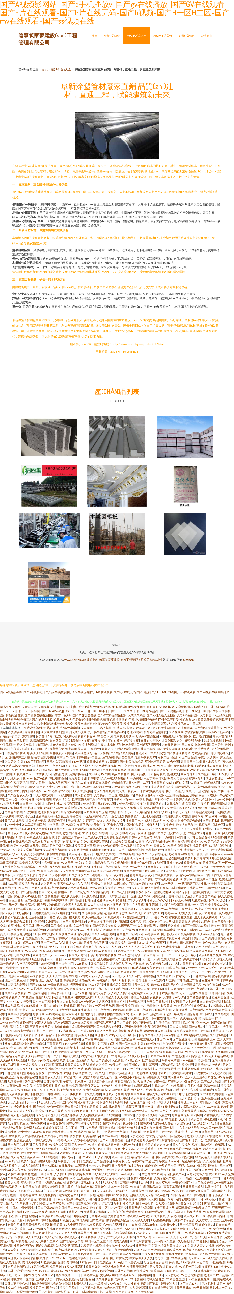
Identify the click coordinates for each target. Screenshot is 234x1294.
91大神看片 (131, 1283)
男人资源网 (72, 1271)
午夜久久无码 (52, 1191)
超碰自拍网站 (106, 1195)
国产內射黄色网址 (74, 921)
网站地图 (224, 692)
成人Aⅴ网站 (15, 1102)
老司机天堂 (162, 1258)
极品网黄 (55, 1266)
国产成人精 (144, 1237)
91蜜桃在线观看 (70, 1153)
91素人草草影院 (26, 1199)
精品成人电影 (98, 993)
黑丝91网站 (90, 1077)
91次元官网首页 (34, 761)
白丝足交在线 (38, 888)
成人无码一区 (109, 1077)
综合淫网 (38, 1014)
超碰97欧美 (169, 808)
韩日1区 (158, 1275)
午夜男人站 (62, 1216)
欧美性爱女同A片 (203, 799)
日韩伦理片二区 (138, 782)
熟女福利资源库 (179, 1047)
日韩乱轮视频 (128, 1182)
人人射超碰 (172, 1275)
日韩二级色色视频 (197, 1279)
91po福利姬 (97, 984)
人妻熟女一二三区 (106, 795)
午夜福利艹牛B (107, 980)
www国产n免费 (37, 778)
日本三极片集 (133, 1262)
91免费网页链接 (121, 1010)
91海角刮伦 (23, 968)
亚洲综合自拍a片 (54, 1182)
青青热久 (28, 765)
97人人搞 (31, 951)
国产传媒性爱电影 (178, 753)
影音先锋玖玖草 (199, 1191)
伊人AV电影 (223, 1132)
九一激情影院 (119, 1186)
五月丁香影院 (131, 959)
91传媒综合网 (37, 993)
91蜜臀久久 (157, 845)
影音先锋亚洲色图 (118, 1220)
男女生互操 (168, 1094)
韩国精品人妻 (77, 749)
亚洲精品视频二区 (103, 892)
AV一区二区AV (62, 1102)
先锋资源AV (133, 816)
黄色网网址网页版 (209, 787)
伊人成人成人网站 (105, 1174)
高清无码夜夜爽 (140, 1241)
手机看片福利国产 (201, 1090)
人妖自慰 (221, 951)
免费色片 (135, 921)
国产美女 (217, 744)
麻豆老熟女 (150, 1014)
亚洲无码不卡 (221, 1207)
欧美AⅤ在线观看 (15, 993)
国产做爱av (168, 934)
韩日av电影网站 (149, 934)
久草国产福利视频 (221, 993)
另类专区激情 (97, 1216)
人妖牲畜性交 (118, 1207)
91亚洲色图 (103, 1102)
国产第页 (225, 1165)
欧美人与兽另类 (171, 959)
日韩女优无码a (43, 1140)
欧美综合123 (18, 921)
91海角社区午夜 (79, 740)
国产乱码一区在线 (12, 1237)
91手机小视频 (193, 1085)
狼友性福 (171, 871)
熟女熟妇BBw (37, 1170)
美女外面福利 (189, 1203)
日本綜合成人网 (71, 1077)
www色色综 (169, 909)
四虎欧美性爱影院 (52, 732)
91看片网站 (201, 749)
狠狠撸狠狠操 (41, 1132)
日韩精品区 (80, 829)
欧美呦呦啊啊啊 (18, 959)
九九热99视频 (87, 972)
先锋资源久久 (116, 1216)
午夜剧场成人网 (145, 765)
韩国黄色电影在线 (88, 871)
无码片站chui (186, 1165)
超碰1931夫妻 (157, 833)
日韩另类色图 (112, 1123)
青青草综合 (147, 972)
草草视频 (22, 976)
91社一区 (31, 1102)
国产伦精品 (97, 1220)
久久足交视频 (13, 761)
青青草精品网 (86, 736)
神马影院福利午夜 (85, 946)
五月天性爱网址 (33, 1224)
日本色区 (218, 824)
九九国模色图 (224, 1052)
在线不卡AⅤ (144, 892)
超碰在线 (160, 1081)
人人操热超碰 (105, 1191)
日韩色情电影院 (15, 1073)
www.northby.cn (75, 659)
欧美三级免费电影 (84, 799)
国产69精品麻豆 (65, 1249)
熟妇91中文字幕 (197, 1262)
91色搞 (9, 1199)
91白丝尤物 (144, 1081)
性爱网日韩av (182, 1287)
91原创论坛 (192, 1098)
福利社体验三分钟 (137, 787)
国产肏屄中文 (165, 1157)
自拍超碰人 (218, 1191)
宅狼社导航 (60, 774)
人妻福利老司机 (18, 984)
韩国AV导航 (129, 1144)
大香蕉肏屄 (215, 728)
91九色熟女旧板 (15, 778)
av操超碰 (113, 1081)
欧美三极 (203, 875)
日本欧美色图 (103, 1262)
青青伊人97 (43, 774)
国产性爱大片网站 (211, 1094)
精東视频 (177, 1085)
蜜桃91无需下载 (46, 997)
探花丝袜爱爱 (217, 900)
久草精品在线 (116, 732)
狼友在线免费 (84, 997)
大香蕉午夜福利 (32, 1136)
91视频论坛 (167, 736)
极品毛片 (212, 770)
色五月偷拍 (101, 753)
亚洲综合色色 (201, 871)
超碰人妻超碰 (180, 1228)
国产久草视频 (168, 1111)
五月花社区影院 (195, 1077)
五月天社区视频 (168, 1031)
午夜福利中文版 (10, 942)
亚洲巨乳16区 (212, 862)
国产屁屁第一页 (115, 1069)
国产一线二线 (150, 1106)
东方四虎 (28, 736)
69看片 (75, 913)
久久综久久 (182, 1123)
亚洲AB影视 (72, 1039)
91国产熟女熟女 (187, 1094)
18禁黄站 (30, 812)
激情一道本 (211, 1085)
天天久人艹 (53, 976)
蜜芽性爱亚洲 (100, 1228)
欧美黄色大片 (58, 749)
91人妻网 (175, 1001)
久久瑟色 (209, 1161)
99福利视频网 (192, 1148)
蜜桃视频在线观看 (180, 917)
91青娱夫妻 (15, 1081)
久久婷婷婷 (222, 1014)
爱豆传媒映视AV (74, 989)
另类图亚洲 (40, 1144)
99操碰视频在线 (57, 984)
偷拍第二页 (65, 892)
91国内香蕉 (54, 930)
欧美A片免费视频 (210, 955)
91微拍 (123, 1136)
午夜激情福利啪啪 (180, 1073)
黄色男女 (156, 997)
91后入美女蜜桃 (23, 744)
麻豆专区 (128, 1123)
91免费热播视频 (105, 765)
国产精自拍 (218, 1022)
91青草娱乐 (118, 1056)
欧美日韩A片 (29, 787)
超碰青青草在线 (179, 854)
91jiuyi (206, 963)
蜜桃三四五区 (139, 997)
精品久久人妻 (9, 707)
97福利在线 (136, 963)
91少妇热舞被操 (20, 1106)
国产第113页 (197, 1237)
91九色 (143, 1182)
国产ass (117, 858)
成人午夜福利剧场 (36, 833)
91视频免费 (202, 824)
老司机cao (121, 1279)
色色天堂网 (212, 1010)
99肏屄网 (31, 1271)
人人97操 (170, 1102)
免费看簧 (224, 1233)
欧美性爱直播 (84, 1035)
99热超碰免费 (59, 1090)
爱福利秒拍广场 (124, 1203)
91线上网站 (37, 959)
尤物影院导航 (51, 837)
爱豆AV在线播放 (88, 808)
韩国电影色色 (58, 778)
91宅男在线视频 (78, 888)
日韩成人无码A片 (152, 740)
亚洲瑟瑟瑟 (191, 1014)
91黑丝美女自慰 (213, 1212)
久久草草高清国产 (33, 824)
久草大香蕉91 (82, 925)
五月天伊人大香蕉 (189, 829)
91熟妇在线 (51, 728)
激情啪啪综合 (68, 980)
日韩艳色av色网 (141, 862)
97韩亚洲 (128, 1115)
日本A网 (85, 1047)
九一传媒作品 (97, 732)
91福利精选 (36, 921)
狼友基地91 (135, 1165)
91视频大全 (201, 1073)
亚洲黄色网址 (134, 820)
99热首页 (153, 883)
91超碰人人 (79, 1283)
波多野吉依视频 (10, 1136)
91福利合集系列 (134, 824)
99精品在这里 (201, 1207)
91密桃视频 (211, 1115)
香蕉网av (42, 765)
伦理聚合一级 (101, 1170)
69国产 (86, 787)
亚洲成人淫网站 (134, 858)
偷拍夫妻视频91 (175, 989)
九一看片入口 (98, 1073)
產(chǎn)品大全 (136, 35)
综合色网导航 (180, 1115)
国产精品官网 (9, 1186)
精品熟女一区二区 (130, 1052)
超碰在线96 (105, 972)
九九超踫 (25, 770)
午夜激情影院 (38, 946)
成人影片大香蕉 (209, 1254)
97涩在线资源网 (172, 904)
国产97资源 (57, 1203)
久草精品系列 (16, 1178)
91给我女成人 (70, 1056)
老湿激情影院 (78, 1258)
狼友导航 (153, 1094)
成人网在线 (182, 816)
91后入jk (28, 1052)
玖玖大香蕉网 (58, 782)
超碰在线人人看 (57, 879)
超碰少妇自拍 (131, 1224)
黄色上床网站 (113, 904)
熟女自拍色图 (120, 774)
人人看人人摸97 (118, 993)
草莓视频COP (137, 770)
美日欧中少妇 (9, 799)
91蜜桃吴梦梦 (170, 1106)
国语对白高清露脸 (58, 761)
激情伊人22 (15, 833)
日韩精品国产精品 (188, 980)
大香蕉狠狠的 (135, 1212)
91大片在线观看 (43, 795)
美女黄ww (33, 1157)
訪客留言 (206, 35)
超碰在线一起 (71, 787)
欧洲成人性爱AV (18, 1258)
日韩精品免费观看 (118, 984)
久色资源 (118, 1060)
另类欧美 (158, 896)
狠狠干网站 (166, 1199)
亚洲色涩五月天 (155, 761)
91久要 (182, 930)
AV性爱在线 (88, 1237)
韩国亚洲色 (130, 829)
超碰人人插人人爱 (19, 1111)
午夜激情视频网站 (168, 938)
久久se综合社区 (112, 816)
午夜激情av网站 (169, 1161)
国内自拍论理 (180, 841)
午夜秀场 (83, 824)
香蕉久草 (25, 1228)
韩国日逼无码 (47, 892)
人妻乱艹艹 (105, 1237)
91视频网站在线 (210, 1203)
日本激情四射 (179, 888)
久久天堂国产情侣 (29, 850)
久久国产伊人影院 (31, 803)
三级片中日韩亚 (207, 879)
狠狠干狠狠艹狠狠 (110, 1014)
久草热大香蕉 (84, 1254)
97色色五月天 (195, 968)
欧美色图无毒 (62, 829)
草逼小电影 (46, 1292)
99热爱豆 (217, 930)
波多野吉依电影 (56, 854)
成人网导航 (112, 1039)
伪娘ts (171, 820)
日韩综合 (205, 1031)
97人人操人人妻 (139, 989)
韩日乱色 (49, 917)
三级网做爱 (88, 959)
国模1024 (163, 1228)
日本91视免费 (31, 1275)
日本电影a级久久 (59, 993)
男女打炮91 (188, 774)
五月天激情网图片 (41, 1026)
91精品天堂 (165, 1005)
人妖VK (104, 1001)
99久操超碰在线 (156, 963)
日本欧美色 (84, 1161)
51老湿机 (168, 816)
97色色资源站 (126, 803)
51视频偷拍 (46, 1249)
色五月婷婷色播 (71, 816)
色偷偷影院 (119, 782)
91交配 (204, 959)
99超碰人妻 (197, 770)
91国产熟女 (53, 921)
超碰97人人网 (148, 1199)
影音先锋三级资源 (150, 930)
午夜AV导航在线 (218, 732)
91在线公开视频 (141, 1047)
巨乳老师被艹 (154, 850)
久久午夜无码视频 (113, 778)
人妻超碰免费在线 (92, 1115)
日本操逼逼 (149, 1064)
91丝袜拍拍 (49, 1157)
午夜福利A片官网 (153, 1254)
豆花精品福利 (143, 812)
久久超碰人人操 (220, 959)
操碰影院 (220, 1144)
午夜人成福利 (106, 744)
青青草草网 (31, 732)
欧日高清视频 (9, 862)
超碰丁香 (170, 866)
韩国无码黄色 (19, 946)
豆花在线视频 (34, 900)
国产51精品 (21, 740)
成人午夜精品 (48, 1195)
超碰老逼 (73, 1182)
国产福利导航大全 (191, 1140)
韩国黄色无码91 (23, 1245)
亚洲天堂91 (99, 1018)
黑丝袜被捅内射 (103, 938)
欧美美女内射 (119, 1241)
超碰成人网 (211, 782)
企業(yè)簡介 (112, 35)
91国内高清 (137, 968)
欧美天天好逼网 (37, 753)
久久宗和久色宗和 (77, 1111)
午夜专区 (76, 1090)
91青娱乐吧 (222, 1271)
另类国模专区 (22, 955)
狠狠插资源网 (207, 1039)
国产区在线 (189, 757)
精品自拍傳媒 (41, 841)
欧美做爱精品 (21, 841)
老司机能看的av (124, 736)
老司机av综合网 (202, 921)
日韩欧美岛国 (106, 803)
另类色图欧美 (13, 812)
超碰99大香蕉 (198, 993)
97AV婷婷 (13, 824)
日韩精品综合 (35, 980)
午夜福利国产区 (182, 1182)
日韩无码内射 (193, 740)
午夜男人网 (56, 765)
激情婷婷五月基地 (21, 757)
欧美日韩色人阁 (138, 942)
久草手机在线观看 (86, 1140)
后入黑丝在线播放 (167, 1203)
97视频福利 (102, 1056)
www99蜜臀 (71, 959)
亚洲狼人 (135, 1064)
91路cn (158, 837)
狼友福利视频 (36, 930)
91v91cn (61, 1258)
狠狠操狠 (71, 765)
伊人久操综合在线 (64, 744)
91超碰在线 (180, 1010)
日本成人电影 (178, 1026)
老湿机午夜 (131, 740)
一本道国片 (45, 1174)
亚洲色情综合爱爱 (189, 820)
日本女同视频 (101, 787)
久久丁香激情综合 (158, 841)
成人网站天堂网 (155, 820)
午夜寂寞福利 (33, 728)
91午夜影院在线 (18, 1123)
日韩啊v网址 (52, 1094)
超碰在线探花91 (48, 812)
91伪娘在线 (40, 749)
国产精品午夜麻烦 (64, 1178)
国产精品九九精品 (131, 761)
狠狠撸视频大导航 (154, 1077)
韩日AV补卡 (208, 883)
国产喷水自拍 (202, 736)
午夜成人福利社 (20, 749)
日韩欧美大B (86, 968)
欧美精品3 (137, 1098)
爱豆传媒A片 (76, 820)
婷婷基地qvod (95, 820)
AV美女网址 (29, 1249)
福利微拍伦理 (184, 1064)
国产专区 (200, 728)
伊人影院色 (120, 875)
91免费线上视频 (138, 1018)
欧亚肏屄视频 (38, 820)
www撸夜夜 (152, 808)
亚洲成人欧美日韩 (22, 925)
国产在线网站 (102, 1161)
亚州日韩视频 (195, 1195)
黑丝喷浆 (10, 888)
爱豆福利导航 (85, 1060)
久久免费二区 (92, 1148)
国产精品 (52, 1287)
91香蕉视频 (44, 871)
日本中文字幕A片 (159, 1056)
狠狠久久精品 (98, 1064)
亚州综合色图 (117, 1018)
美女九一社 (113, 1245)
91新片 (15, 787)
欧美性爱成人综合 (216, 904)
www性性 (86, 930)
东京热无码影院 (156, 1136)
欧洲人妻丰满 (188, 913)
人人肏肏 (104, 976)
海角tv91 (48, 1275)
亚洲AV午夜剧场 (101, 883)
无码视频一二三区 (184, 1271)
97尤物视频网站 (117, 968)
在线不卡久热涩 (110, 896)
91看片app (35, 1060)
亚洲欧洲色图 (178, 972)
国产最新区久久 (89, 1085)
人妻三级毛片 (95, 879)
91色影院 (28, 997)
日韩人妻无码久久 (16, 1283)
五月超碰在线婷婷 (115, 837)
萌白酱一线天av (84, 1052)
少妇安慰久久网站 (38, 1178)
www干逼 (167, 883)
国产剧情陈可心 (43, 770)
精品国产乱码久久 (150, 1035)
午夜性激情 (167, 824)
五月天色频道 (151, 816)
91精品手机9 (149, 1069)
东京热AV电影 (66, 757)
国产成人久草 (93, 837)
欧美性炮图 (67, 1060)
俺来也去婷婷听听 (56, 900)
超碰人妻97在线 (99, 1249)
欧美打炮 (197, 841)
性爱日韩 (19, 1153)
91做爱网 (67, 862)
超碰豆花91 (201, 1005)
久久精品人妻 (189, 1018)
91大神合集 (110, 1182)
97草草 (101, 968)
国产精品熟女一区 (89, 1005)
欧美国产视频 (53, 1119)
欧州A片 (131, 879)
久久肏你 (13, 1249)
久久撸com (164, 1144)
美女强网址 (20, 791)
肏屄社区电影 (58, 1069)
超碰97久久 (219, 963)
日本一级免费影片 (28, 1064)
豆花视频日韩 (210, 980)
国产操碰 (75, 833)
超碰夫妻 (173, 774)
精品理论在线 (218, 1241)
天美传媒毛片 (173, 1148)
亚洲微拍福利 (111, 1148)
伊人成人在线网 (141, 1090)
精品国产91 (197, 888)
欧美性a (49, 1228)
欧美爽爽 (95, 829)
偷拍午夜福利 (181, 1144)
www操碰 (96, 888)
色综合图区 (157, 942)
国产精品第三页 (185, 787)
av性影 (140, 883)
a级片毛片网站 (207, 808)
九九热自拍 (7, 1212)
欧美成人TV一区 (194, 1216)
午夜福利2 (226, 795)
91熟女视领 (105, 1271)
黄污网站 (215, 1174)
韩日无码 (162, 972)
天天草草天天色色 (208, 1220)
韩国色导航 (66, 1186)
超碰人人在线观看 (12, 1094)
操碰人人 (152, 824)
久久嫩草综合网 (149, 909)
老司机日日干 (47, 1199)
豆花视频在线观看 (201, 951)
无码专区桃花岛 (106, 1052)
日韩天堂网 (99, 740)
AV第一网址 (55, 1106)
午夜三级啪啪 (39, 1090)
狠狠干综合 (17, 1191)
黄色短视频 (37, 1123)
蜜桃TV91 (23, 1212)
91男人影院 (203, 946)
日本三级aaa (46, 1207)
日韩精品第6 (147, 1144)
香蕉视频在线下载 (166, 875)
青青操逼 (185, 921)
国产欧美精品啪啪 (127, 1005)
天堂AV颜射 (79, 993)
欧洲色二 (209, 829)
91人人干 (181, 993)
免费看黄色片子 (10, 997)
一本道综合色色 (180, 799)
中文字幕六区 (25, 816)
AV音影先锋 (144, 799)
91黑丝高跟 (127, 1275)
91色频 (139, 1228)
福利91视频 (26, 799)
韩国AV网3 (164, 1039)
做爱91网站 (76, 1069)
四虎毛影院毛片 (101, 963)
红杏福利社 (134, 1132)
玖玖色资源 (202, 744)
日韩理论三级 (22, 1254)
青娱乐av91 (202, 1064)
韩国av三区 (164, 795)
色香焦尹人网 (168, 921)
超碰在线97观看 (160, 1182)
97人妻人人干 (9, 803)
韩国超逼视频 (28, 1216)
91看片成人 (180, 1090)
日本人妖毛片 (97, 1081)
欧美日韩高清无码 (120, 812)
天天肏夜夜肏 (115, 1212)
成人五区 (86, 728)
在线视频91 (205, 1271)
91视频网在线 (187, 934)
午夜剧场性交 (92, 1119)
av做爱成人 (33, 837)
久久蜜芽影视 (146, 925)
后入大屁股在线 (67, 1001)
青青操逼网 (118, 1001)
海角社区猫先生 (124, 799)
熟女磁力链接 (120, 862)
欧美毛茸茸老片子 (80, 854)
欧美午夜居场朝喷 (19, 1014)
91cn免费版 (134, 778)
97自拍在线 (15, 808)
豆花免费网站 (111, 757)
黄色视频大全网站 (61, 753)
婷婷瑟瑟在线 (35, 1073)
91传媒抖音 (169, 744)
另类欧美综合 (108, 1127)
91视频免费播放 (132, 1026)
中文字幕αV (109, 1136)
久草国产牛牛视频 (143, 976)
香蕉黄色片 (101, 1186)
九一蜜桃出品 (199, 854)
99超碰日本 (26, 1010)
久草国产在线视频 (69, 917)
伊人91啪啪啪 (208, 913)
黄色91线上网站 (212, 942)
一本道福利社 (155, 858)
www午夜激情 (173, 1035)
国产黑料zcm (38, 791)
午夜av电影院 (60, 913)
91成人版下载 (137, 1056)
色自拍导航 (56, 1111)
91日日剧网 (27, 871)
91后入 (99, 997)
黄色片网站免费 (26, 1077)
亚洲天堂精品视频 (95, 942)
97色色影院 (88, 803)
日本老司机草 (59, 858)
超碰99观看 (134, 732)
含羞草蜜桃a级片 (131, 808)
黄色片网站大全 (152, 1174)
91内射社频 (154, 1102)
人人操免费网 (138, 1287)
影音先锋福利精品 (95, 1090)
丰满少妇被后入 (71, 1148)
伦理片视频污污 (102, 1203)
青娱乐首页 (220, 736)
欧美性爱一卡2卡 (210, 1018)
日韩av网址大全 (90, 1182)
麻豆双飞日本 (138, 913)
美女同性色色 (85, 1279)
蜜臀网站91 (196, 778)
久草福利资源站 (33, 1035)
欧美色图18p (91, 1136)
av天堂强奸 (23, 1001)
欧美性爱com (192, 862)
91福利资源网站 (165, 829)
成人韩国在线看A (198, 837)
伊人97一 (55, 946)
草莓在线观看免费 (167, 879)
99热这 (216, 1064)
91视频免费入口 (23, 774)
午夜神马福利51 (217, 1216)
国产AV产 (72, 1123)
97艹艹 (214, 1178)
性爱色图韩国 (174, 858)
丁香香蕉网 (115, 740)
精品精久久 (150, 921)
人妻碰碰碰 (137, 1136)
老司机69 (57, 1271)
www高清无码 (223, 1182)
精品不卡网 (121, 866)
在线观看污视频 (20, 934)
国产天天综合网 (64, 871)
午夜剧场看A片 (145, 795)
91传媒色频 (137, 1279)
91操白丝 (14, 1174)
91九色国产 (22, 913)
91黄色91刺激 (49, 1005)
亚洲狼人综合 (162, 812)
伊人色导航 (124, 1022)
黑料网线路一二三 (67, 1275)
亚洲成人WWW (157, 900)
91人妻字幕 (185, 866)
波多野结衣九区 (146, 1115)
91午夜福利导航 (177, 951)
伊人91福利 (190, 1001)
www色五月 (138, 866)
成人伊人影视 (70, 896)
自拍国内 (37, 1119)
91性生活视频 (19, 1203)
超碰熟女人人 (140, 993)
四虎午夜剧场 (142, 1010)
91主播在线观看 (220, 1123)
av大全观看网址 (74, 1224)
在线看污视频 (131, 1106)
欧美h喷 (187, 749)
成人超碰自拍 (83, 795)
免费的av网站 (105, 900)
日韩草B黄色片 (207, 1199)
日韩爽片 (143, 845)
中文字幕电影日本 (90, 1287)
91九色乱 (45, 1102)
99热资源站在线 (58, 791)
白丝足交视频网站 (67, 1245)
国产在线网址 (151, 1060)
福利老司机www (159, 1191)
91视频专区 (67, 1220)
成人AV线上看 (30, 896)
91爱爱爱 (185, 871)
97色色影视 (218, 837)
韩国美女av (19, 1170)
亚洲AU (5, 1170)
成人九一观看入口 (127, 791)
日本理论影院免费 (25, 1292)
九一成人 (172, 1018)
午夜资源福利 (179, 770)
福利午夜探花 (200, 803)
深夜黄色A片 (169, 1140)
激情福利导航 (117, 1073)
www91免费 (39, 1212)
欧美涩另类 (50, 1060)
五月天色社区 (200, 1047)
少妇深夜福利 (117, 942)
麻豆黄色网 (174, 1249)
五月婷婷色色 (158, 854)
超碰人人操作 (44, 1022)
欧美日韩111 (158, 1073)
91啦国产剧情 (175, 968)
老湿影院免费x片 (65, 736)
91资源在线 (15, 732)
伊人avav (128, 1245)
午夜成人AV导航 (138, 1216)
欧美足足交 (37, 1287)
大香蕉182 (153, 1140)
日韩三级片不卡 (190, 942)
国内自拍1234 (200, 1153)
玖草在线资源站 (202, 1144)
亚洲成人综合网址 (152, 1153)
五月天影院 (152, 904)
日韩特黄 (94, 778)
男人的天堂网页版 (164, 728)
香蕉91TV (75, 1212)
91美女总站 (125, 955)
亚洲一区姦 (129, 896)
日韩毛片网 (211, 1043)
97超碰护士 (202, 909)
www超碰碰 (71, 1191)
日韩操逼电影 (64, 795)
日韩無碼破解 (23, 909)
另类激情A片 (44, 736)
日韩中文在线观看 (172, 1132)
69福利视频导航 (219, 845)
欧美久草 (207, 1132)
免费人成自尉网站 (113, 1266)
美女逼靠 (208, 1052)
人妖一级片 (189, 955)
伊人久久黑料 (103, 1233)
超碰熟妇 (75, 900)
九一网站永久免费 (163, 1241)
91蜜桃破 (211, 1233)
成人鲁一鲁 (112, 1144)
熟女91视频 (12, 1043)
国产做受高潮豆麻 (168, 749)
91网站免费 (79, 1216)
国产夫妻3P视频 (92, 1039)
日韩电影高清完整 (41, 1233)
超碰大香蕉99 (67, 968)
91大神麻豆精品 (29, 1039)
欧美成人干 (123, 1191)
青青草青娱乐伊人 (141, 875)
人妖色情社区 (210, 1170)
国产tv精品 (196, 1010)
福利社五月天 (54, 1224)
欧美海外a (160, 1047)
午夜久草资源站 (157, 1001)
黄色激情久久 (62, 799)
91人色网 (159, 862)
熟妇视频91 (81, 841)
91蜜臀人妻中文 (104, 854)
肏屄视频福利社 (20, 1047)
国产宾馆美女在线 (104, 925)
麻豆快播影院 (17, 930)
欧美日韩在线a (208, 795)
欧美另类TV (129, 909)
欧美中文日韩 (9, 1228)
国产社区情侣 (57, 888)
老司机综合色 (49, 1153)
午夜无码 (160, 951)
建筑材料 (92, 659)
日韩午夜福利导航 (221, 850)
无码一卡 (124, 888)
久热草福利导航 (164, 1178)
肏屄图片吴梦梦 (104, 791)
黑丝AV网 (42, 925)
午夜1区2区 (7, 1064)
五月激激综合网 (66, 1228)
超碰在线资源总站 (115, 913)
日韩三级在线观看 (106, 1254)
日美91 (92, 955)
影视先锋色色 (160, 1085)
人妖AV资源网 (19, 1090)
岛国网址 (81, 1165)
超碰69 (202, 1111)
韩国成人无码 (88, 976)
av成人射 (56, 1098)
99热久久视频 (33, 808)
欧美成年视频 (160, 984)
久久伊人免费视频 (125, 930)
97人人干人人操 (109, 946)
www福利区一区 (129, 1174)
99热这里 (164, 1115)
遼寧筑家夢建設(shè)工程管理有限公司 (124, 659)
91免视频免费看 (202, 812)
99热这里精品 (167, 1165)
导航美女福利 (201, 753)
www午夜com (88, 1001)
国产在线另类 (203, 1182)
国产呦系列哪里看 (148, 744)
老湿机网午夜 (201, 892)
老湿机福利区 (196, 765)
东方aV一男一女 (199, 972)
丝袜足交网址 (13, 866)
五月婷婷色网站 (27, 1195)
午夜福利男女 (121, 1161)
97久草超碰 (195, 1043)
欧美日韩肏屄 (223, 1090)
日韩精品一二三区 (89, 757)
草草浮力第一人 (43, 955)
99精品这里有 (194, 1233)
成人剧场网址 (13, 1005)
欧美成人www (53, 808)
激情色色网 (66, 997)
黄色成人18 (108, 1085)
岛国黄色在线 (50, 896)
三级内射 (94, 749)
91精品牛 (80, 1132)
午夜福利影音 (170, 1060)
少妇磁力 (137, 888)
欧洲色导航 (128, 1081)
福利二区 (163, 757)
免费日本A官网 (175, 837)
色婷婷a (141, 753)
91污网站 (89, 900)
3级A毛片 (161, 1195)
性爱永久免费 (140, 984)
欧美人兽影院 (9, 1010)
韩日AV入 (206, 1014)
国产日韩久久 (44, 1052)
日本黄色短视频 (64, 1279)
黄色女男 (33, 1153)
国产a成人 (6, 913)
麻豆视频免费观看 (95, 812)
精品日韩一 (95, 1132)
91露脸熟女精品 (221, 1005)
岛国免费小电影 (191, 1161)
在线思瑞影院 (101, 862)
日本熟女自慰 (89, 1275)
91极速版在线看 (188, 1069)
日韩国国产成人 (193, 1186)
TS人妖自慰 (102, 1157)
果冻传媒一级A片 (170, 1014)
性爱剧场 (108, 1005)
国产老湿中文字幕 (72, 1241)
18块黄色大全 (204, 1157)
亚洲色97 (101, 1035)
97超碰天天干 (145, 1233)
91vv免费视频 (53, 989)
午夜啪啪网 (130, 1199)
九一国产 (53, 1056)
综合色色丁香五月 (116, 1287)
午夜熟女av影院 (85, 1199)
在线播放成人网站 (196, 1035)
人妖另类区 (119, 833)
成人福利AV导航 (99, 774)
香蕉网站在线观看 (140, 1207)
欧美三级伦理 (120, 1157)
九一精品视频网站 (73, 951)
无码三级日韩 (128, 1035)
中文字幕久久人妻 (141, 1258)
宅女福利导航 (59, 909)
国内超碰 (84, 1228)
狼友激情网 (112, 1115)
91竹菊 (67, 946)
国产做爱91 (164, 976)
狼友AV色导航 (9, 871)
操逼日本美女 (191, 938)
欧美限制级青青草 (196, 858)
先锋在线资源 (212, 740)
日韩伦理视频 (214, 1195)
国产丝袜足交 (58, 833)
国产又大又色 (97, 909)
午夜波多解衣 (72, 1136)
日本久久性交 (156, 753)
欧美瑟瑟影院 (155, 968)
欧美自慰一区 (99, 1207)
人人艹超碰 (146, 879)
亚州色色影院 (126, 744)
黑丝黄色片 (139, 1191)
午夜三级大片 (146, 1039)
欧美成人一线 (210, 1069)
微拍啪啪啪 (62, 1026)
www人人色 (21, 1119)
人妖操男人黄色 (35, 879)
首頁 (94, 35)
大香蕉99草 (13, 1085)
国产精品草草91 (104, 1022)
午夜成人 (101, 1178)
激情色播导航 (120, 1140)
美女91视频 (82, 862)
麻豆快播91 (46, 1216)
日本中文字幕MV (44, 1001)
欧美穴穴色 (193, 791)
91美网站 (211, 816)
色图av (175, 757)
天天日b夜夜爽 (72, 1094)
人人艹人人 (95, 904)
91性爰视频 (48, 1262)
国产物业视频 (218, 1035)
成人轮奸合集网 (18, 1287)
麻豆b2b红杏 (150, 1224)
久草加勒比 (176, 1233)
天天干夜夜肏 (79, 984)
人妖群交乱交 (72, 1119)
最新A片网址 (16, 938)
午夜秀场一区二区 (22, 1279)
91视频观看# (113, 917)
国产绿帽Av (218, 803)
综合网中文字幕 (135, 1094)
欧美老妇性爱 (215, 1249)
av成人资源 (54, 959)
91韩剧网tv (187, 879)
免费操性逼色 (78, 774)
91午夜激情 (120, 921)
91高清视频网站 (52, 1064)
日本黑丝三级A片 (122, 1228)
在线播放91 (142, 1170)
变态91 (4, 925)
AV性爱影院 (62, 1022)
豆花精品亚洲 (220, 997)
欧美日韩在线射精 (76, 1073)
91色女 (82, 1249)
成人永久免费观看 (206, 917)
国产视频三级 (206, 774)
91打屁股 (171, 1119)
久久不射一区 (74, 1127)
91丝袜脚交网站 (49, 951)
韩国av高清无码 (84, 1102)
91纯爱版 (20, 1060)
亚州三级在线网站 (61, 845)
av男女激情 (219, 972)
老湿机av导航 (78, 909)
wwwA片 (61, 955)
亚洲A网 (196, 1115)
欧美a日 (44, 1271)
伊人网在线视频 (154, 1052)
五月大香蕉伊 (38, 782)
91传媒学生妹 (118, 1064)
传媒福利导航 (118, 989)
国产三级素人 (175, 791)
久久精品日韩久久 (45, 968)
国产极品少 (127, 845)
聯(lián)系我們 (162, 35)
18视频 (187, 1245)
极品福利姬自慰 (207, 1165)
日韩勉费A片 (176, 1136)
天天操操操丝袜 (52, 1039)
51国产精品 (69, 1085)
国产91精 (39, 1106)
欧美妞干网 (143, 728)
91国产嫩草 (66, 1157)
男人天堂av (156, 1266)
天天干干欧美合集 (162, 993)
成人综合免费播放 (121, 841)
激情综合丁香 (57, 820)
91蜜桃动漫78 (12, 1035)
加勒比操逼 (31, 1005)
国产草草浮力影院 (66, 1292)
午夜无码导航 (181, 812)
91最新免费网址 (65, 934)
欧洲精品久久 (174, 740)
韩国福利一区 (182, 976)
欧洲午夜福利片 (197, 989)
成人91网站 (34, 1191)
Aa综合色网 (133, 1060)
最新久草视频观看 (103, 934)
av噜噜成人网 (64, 1140)
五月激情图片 (58, 875)
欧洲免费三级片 (92, 917)
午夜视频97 (148, 757)
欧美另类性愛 (132, 871)
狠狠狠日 (150, 1031)
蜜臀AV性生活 (193, 904)
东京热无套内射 (121, 1249)
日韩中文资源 (65, 1035)
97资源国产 (123, 900)
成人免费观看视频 (168, 946)
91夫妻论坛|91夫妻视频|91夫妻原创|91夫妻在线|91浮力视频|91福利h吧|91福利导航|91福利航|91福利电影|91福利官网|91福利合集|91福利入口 (112, 707)
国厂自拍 (118, 850)
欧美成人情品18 (90, 770)
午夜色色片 (40, 1069)
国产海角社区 (223, 921)
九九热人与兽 (103, 728)
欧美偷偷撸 (28, 1174)
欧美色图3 (14, 1224)
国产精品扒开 (140, 774)
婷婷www (171, 913)
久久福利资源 (104, 1279)
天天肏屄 (88, 1153)
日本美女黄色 (55, 1123)
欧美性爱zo (141, 1271)
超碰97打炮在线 (183, 1220)
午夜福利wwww (198, 1022)
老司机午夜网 (162, 1090)
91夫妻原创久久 (78, 875)
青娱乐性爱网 (175, 1254)
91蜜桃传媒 (77, 879)
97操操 (100, 1212)
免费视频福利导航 (156, 1026)
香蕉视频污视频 (44, 757)
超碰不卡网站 (190, 925)
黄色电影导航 (130, 757)
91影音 (161, 925)
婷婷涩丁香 (190, 959)
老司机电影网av (18, 1266)
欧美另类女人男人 (76, 1064)
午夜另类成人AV (65, 883)
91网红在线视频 (220, 858)
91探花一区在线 (189, 1266)
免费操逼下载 (174, 1098)
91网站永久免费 (179, 900)
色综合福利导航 (123, 1233)
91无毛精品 (211, 841)
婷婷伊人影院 (174, 1052)
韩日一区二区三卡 (169, 955)
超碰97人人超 (177, 833)
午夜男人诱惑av (208, 757)
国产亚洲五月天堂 (184, 1039)
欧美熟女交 (93, 1266)
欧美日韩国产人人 (41, 972)
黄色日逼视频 (33, 1081)
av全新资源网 (92, 816)
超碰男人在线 (187, 808)
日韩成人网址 (86, 1031)
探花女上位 (155, 913)
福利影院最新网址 (126, 972)
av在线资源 (16, 900)
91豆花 (112, 1043)
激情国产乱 (71, 1106)
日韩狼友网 (157, 1018)
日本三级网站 (56, 1170)
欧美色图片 (128, 1039)
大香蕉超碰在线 (190, 963)
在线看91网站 (39, 845)
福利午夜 (84, 934)
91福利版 (124, 980)
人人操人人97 (115, 820)
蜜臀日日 (114, 909)
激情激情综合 (39, 740)
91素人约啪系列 (73, 1266)
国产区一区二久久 (52, 942)
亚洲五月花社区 (138, 1073)
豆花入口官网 (125, 892)
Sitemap (188, 659)
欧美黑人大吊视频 (74, 904)
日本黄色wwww (198, 930)
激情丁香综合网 (164, 1207)
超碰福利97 (161, 799)
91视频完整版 (41, 913)
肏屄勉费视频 (58, 740)
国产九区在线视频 (19, 1144)
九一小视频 (192, 1132)
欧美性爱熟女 (154, 1212)
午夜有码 (138, 1161)
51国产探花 (12, 896)
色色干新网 (213, 833)
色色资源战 (70, 930)
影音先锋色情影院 (155, 732)
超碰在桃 (142, 803)
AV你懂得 (196, 782)
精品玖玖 (218, 1031)
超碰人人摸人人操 (142, 1195)
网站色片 (176, 984)
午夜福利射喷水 (61, 841)
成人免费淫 (17, 1157)
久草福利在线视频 (178, 803)
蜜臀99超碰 (49, 1186)
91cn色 (118, 1262)
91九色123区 (200, 1123)
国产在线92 (18, 989)
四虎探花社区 (214, 778)
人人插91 (60, 1174)
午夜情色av (163, 1022)
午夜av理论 (186, 909)
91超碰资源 (222, 812)
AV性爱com (65, 1254)
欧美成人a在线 (210, 1081)
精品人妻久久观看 (117, 997)
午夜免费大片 (24, 1241)
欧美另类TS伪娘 (122, 1170)
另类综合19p (177, 1262)
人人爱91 (211, 968)
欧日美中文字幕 (96, 1043)
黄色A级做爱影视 (16, 820)
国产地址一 (170, 1127)
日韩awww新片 (98, 1258)
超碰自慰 (105, 1292)
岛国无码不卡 (127, 925)
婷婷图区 (105, 833)
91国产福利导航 (119, 1090)
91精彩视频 (158, 774)
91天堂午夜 (98, 824)
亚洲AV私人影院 (208, 934)
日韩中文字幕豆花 (140, 837)
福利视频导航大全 (80, 1174)
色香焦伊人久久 (49, 1077)
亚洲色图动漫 (210, 1098)
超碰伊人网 (122, 1111)
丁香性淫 (216, 1153)
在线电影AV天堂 (11, 1127)
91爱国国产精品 (205, 896)
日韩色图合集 (28, 892)
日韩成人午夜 (89, 896)
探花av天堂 (146, 829)
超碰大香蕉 (121, 1098)
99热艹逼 (87, 1056)
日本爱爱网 (119, 1165)
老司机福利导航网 (35, 875)
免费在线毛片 (130, 1153)
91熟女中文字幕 (114, 1132)
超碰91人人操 (196, 1136)
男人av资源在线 (59, 866)
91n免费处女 (152, 1043)
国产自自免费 (34, 1094)
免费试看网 (71, 803)
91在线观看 (178, 1258)
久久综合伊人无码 (19, 795)
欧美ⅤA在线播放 (147, 736)
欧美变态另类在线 (33, 854)
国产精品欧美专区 (108, 1026)
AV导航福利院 (115, 879)
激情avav (216, 854)
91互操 (170, 980)
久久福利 (83, 883)
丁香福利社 (173, 896)
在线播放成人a (23, 1140)
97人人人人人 (131, 946)
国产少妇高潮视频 (78, 1203)
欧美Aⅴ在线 (28, 1161)
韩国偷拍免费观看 (109, 1199)
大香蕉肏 (70, 808)
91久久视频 (158, 1216)
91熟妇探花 (68, 1031)
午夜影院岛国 (184, 1157)
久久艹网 (22, 1026)
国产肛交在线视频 (130, 1043)
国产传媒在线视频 (78, 1170)
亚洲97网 (144, 896)
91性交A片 (40, 1111)
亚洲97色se (174, 862)
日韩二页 (40, 1031)
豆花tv (153, 1111)
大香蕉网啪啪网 (160, 1271)
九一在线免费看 (82, 1022)
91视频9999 (196, 833)
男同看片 (39, 1018)
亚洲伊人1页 (44, 1279)
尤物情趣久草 (84, 1186)
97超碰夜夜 (184, 736)
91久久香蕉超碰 (81, 791)
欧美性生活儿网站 (185, 795)
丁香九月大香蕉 (221, 875)
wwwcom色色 (9, 1022)
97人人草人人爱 (65, 1233)
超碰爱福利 (225, 938)
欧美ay (215, 925)
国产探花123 (211, 820)
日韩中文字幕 (201, 976)
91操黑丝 (191, 1254)
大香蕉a (89, 1212)
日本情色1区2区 (100, 850)
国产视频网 (176, 732)
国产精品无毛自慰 (12, 1056)
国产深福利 (183, 892)
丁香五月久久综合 (188, 1170)
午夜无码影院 (13, 875)
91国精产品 (166, 1064)
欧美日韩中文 (169, 1224)
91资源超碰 (89, 833)
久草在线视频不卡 (99, 921)
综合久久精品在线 (104, 1047)
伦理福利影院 (219, 1047)
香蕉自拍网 (70, 976)
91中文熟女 (125, 765)
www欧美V (156, 980)
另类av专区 (79, 1144)
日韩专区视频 (49, 1220)
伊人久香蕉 (32, 1237)
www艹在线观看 (66, 972)
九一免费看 (7, 816)
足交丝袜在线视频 (155, 1262)
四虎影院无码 (99, 841)
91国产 (22, 888)
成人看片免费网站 (54, 850)
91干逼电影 (201, 866)
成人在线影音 (31, 1165)
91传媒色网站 (87, 744)
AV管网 (92, 951)
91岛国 (12, 883)
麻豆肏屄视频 (177, 765)
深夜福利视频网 (195, 732)
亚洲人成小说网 (76, 732)
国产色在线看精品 (198, 997)
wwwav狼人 (140, 1111)
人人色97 (139, 900)
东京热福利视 (107, 955)
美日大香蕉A (30, 1262)
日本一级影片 (145, 1203)
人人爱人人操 (150, 959)
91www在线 (211, 1106)
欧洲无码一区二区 (76, 1098)
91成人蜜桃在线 (123, 728)
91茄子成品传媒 (163, 1123)
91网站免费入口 (191, 1106)
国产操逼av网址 (190, 1283)
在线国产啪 (126, 795)
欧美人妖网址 (58, 1212)
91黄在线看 (122, 749)
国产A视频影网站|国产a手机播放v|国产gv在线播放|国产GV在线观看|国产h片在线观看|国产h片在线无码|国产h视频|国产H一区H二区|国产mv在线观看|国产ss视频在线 (108, 692)
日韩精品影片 (212, 761)
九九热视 (107, 749)
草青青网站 (179, 1022)
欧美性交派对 (83, 753)
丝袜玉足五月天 (10, 1275)
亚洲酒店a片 (85, 1178)
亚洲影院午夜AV (101, 866)
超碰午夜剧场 (55, 1127)
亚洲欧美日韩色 (68, 1262)
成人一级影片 (97, 1283)
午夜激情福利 (221, 909)
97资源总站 (214, 1136)
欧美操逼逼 (7, 963)
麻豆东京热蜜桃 (151, 1127)
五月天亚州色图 (31, 917)
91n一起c (6, 909)
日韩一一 (53, 1031)
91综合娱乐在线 (153, 871)
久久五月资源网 (123, 1292)
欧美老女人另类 (29, 862)
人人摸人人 (86, 765)
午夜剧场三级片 (137, 1266)
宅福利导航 (209, 791)
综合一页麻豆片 (145, 955)
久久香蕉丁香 (53, 1136)
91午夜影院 (43, 799)
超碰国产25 (43, 744)
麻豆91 (150, 1228)
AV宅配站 (91, 1127)
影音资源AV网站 (71, 812)
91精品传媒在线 (29, 1186)
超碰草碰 (151, 1165)
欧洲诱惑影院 (220, 753)
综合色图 (173, 761)
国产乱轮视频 (45, 1245)
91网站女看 (180, 782)
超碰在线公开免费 (160, 1287)
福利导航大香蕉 (111, 871)
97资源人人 (175, 1081)
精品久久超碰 (212, 1148)
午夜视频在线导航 (98, 782)
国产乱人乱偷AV (194, 1249)
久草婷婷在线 (56, 1018)
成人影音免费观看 (83, 1026)
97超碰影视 (179, 1191)
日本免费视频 (135, 850)
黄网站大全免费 (210, 1102)
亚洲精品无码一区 (47, 816)
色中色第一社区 (127, 934)
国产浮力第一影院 (44, 1254)
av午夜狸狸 (20, 1233)
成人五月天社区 (217, 765)
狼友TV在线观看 (142, 1178)
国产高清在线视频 (78, 1018)
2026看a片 (82, 963)
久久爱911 (148, 946)
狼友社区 (10, 1132)
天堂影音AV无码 (174, 997)
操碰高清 (33, 1220)
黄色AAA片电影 (23, 1148)
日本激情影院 (89, 1292)
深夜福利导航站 (28, 883)
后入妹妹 (173, 925)
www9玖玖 (12, 1161)
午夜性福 (210, 1119)
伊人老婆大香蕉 (217, 1258)
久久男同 (46, 883)
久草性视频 (88, 1271)
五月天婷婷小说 (197, 1174)
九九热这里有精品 (114, 770)
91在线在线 (137, 1186)
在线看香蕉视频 (210, 1001)
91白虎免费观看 (40, 1283)
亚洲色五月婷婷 (91, 1106)
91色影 (37, 1228)
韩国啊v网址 (142, 1085)
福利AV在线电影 (134, 1102)
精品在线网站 (103, 930)
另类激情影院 (156, 1249)
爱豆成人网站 (77, 955)
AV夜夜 (140, 841)
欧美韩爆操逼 (95, 761)
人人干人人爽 (179, 1237)
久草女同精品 (39, 1203)
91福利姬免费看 (59, 1144)
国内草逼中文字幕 (35, 866)
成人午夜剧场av (68, 1237)
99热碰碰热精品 (143, 1022)
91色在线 (133, 1069)
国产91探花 (49, 1165)
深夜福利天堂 (169, 1283)
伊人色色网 (184, 1241)
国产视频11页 (221, 946)
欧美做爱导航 (35, 938)
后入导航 (52, 980)
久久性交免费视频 (101, 1098)
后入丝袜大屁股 (125, 938)
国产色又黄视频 (107, 1031)
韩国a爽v (172, 942)
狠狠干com (125, 1085)
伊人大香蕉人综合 (66, 770)
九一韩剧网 (217, 989)
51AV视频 (78, 761)
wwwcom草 (160, 1237)
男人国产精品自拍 (163, 1170)
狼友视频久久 (188, 1031)
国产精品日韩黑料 (57, 938)
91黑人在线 (185, 744)
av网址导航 (215, 1237)
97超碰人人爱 (132, 1014)
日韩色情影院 (154, 1119)
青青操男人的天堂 (196, 850)
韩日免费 (82, 1220)
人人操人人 (23, 1069)
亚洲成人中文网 (188, 1102)
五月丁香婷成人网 (102, 1111)
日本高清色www (21, 1098)
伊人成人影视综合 (48, 1148)
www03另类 (225, 799)
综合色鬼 (219, 1228)
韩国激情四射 (213, 1186)
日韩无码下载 (52, 1081)
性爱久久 (142, 854)
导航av (20, 1220)
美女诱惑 (110, 888)
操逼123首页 (30, 942)
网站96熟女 (13, 765)
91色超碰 (118, 787)
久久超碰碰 (155, 866)
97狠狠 (70, 824)
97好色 (117, 1102)
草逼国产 (151, 1161)
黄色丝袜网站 (109, 1275)
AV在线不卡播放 (130, 1077)
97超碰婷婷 (144, 951)
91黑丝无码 (49, 1237)
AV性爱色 (24, 1132)
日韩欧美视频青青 (153, 791)
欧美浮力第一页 (97, 989)
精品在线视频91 (81, 938)
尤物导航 (91, 1014)
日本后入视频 (92, 1094)
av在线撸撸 (148, 1005)
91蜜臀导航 (139, 980)
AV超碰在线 (218, 1073)
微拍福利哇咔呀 (20, 829)
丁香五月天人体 (38, 858)
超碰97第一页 (47, 1161)
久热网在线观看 (92, 913)
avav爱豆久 (115, 1283)
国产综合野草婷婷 (12, 879)
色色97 (49, 1035)
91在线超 (122, 1195)
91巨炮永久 (192, 1052)
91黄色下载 (104, 736)
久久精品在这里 (35, 1056)
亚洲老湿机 (85, 1010)
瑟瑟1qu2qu (38, 984)
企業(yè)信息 (187, 35)
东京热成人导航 (189, 1127)
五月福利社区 (80, 866)
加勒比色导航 (112, 1106)
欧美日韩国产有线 (143, 749)
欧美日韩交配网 (85, 845)
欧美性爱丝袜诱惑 (33, 1043)
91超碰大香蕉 (162, 1010)
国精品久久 (154, 1186)
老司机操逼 (183, 1207)
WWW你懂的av (18, 972)
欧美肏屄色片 (173, 850)
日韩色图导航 (123, 1271)
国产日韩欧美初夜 (12, 951)
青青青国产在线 (191, 761)
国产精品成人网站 (122, 753)
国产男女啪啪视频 (49, 904)
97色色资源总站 (191, 1275)
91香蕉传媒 (185, 728)
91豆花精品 (34, 989)
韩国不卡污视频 (146, 1245)
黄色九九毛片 (146, 938)
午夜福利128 (76, 782)
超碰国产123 (212, 1275)
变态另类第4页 (42, 829)
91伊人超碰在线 (73, 1043)
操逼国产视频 (150, 1283)
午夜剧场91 (81, 892)
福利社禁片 (224, 1161)
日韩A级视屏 (135, 1119)
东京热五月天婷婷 (174, 1043)
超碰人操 (172, 1266)
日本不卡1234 (22, 1018)
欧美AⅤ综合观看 (108, 845)
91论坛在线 (199, 900)
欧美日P (60, 1207)
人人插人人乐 (196, 1258)
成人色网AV (175, 1077)
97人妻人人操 (79, 858)
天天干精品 (183, 1178)
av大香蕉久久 (107, 951)
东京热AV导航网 (99, 1165)
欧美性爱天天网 (62, 1132)
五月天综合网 (144, 1292)
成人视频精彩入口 (109, 959)
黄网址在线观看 (185, 1199)
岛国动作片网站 (124, 883)
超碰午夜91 (206, 1224)
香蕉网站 (198, 816)
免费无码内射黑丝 (92, 1245)
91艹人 (173, 963)
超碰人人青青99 (90, 1123)
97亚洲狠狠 (200, 1178)
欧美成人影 (12, 1182)
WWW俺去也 (74, 1014)
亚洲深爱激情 (195, 1056)
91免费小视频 (32, 1085)
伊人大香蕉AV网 (156, 917)
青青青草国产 (172, 1186)
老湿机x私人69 (10, 854)
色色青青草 (104, 799)
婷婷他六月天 (110, 808)
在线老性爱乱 (23, 1031)
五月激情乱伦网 (50, 787)
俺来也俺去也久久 (47, 1115)
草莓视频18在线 (61, 925)
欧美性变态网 (19, 845)
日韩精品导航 (187, 1111)
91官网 (20, 837)
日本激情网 (143, 1275)
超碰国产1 (26, 1022)
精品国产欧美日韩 (142, 1157)
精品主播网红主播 (44, 1047)
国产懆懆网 (208, 938)
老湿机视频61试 (163, 892)
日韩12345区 (84, 1157)
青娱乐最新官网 (100, 858)
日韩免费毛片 (192, 1212)
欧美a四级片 (66, 1199)
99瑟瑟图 (112, 761)
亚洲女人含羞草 (113, 1094)
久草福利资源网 (26, 963)
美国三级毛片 (192, 984)
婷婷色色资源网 (221, 866)
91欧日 (161, 765)
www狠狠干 (189, 1060)
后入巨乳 (188, 896)
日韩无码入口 (215, 888)
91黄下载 (140, 1249)
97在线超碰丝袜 (133, 917)
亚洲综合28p (217, 1111)
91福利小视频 (39, 1266)
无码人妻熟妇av (222, 1060)
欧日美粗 (161, 1233)
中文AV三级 (8, 850)
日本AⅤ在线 (74, 942)
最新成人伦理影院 (107, 1153)
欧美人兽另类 (185, 824)
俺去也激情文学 (78, 850)
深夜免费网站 (68, 1287)
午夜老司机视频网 (74, 1081)
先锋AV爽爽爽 (69, 728)
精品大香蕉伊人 (10, 1165)
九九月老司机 (77, 778)
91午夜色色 (101, 1010)
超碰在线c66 (87, 980)
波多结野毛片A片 (162, 787)
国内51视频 (40, 909)
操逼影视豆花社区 (195, 845)
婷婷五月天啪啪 (124, 1237)
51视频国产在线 (15, 753)
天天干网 (157, 989)
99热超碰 (178, 1056)
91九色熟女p (211, 984)
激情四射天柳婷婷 (169, 1245)
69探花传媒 (191, 1081)
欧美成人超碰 (154, 1098)
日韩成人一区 (218, 1287)
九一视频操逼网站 (187, 883)
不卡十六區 (114, 824)
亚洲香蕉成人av (161, 782)
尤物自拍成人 (54, 803)
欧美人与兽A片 (177, 778)
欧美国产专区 (45, 1010)
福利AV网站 (188, 875)
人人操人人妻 (140, 1220)
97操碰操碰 (95, 1144)
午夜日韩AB (213, 1026)
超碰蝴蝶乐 (223, 1224)
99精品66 (86, 1262)
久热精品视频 (112, 1224)
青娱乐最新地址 (68, 1047)
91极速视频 (68, 1005)
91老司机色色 (183, 1005)
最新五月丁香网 (72, 837)
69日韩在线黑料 (43, 934)
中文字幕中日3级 (155, 778)
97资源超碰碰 (51, 862)
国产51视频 (41, 1098)
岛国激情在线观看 (114, 1119)
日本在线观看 (125, 854)
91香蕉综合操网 (151, 1148)
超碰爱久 (124, 1047)
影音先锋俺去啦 (128, 1127)
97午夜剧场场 (136, 1001)
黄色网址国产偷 (31, 1182)
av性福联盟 (37, 976)
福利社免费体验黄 (130, 1031)
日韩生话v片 (27, 904)
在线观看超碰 (55, 1014)
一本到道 (188, 946)
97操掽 (9, 837)
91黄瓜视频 (94, 1224)
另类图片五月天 (101, 875)
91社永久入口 (112, 829)
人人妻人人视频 (204, 1245)
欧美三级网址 (137, 833)
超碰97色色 (12, 917)
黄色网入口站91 (33, 1127)
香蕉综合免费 (156, 1279)
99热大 (113, 1035)
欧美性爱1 (137, 1140)
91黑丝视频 (174, 845)
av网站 (204, 925)
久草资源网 (174, 1216)
